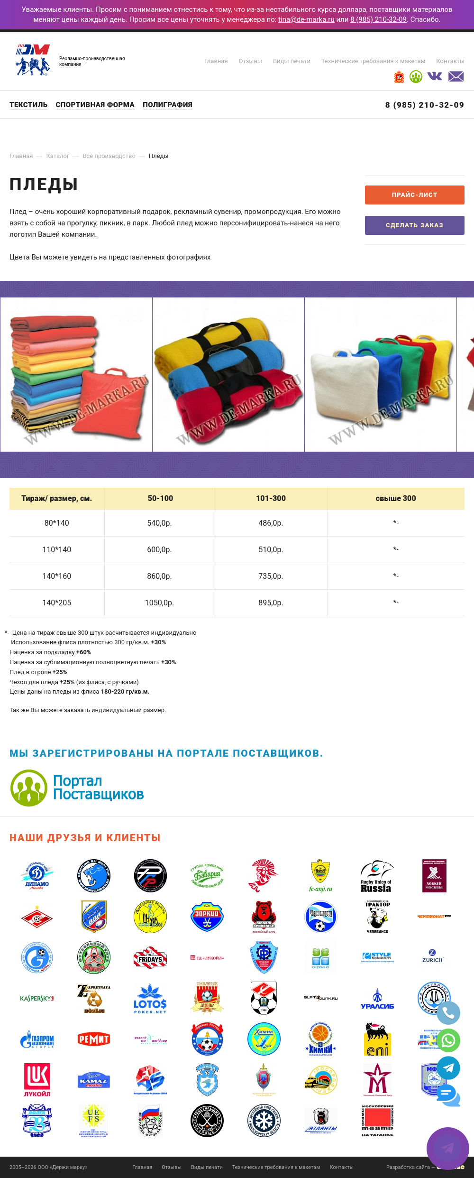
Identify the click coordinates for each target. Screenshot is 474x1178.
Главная (216, 61)
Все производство (108, 156)
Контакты (450, 61)
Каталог (57, 156)
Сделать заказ (415, 225)
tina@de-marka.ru (306, 19)
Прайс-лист (415, 194)
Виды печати (291, 61)
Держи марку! (33, 59)
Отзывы (250, 61)
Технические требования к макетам (373, 61)
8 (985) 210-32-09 (378, 19)
